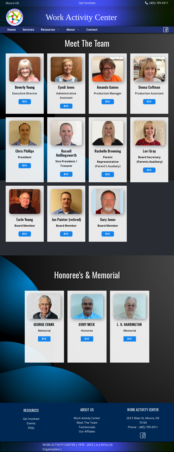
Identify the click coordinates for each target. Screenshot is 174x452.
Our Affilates (87, 431)
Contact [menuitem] (92, 29)
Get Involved (87, 3)
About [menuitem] (70, 29)
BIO (24, 101)
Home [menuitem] (11, 29)
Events (31, 423)
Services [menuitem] (28, 29)
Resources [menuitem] (48, 29)
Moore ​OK (12, 3)
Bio (66, 106)
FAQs (31, 428)
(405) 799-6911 (156, 3)
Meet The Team (87, 423)
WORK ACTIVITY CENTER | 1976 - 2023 (68, 445)
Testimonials (87, 427)
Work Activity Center (87, 418)
